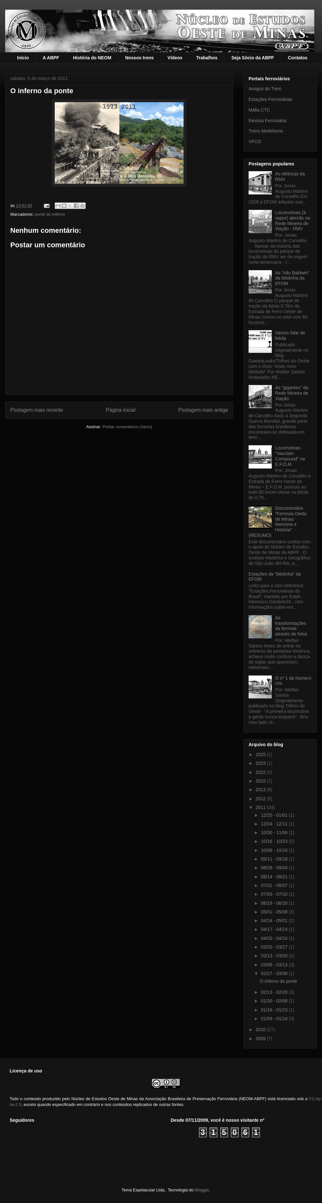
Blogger (202, 1190)
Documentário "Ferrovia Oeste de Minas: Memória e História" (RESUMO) (278, 522)
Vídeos (174, 57)
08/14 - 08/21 (275, 876)
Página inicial (121, 410)
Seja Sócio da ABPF (252, 57)
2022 (261, 772)
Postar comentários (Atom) (127, 426)
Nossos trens (139, 57)
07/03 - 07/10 (275, 894)
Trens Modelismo (266, 130)
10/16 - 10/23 (275, 841)
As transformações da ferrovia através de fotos (291, 625)
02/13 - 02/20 (275, 992)
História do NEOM (92, 57)
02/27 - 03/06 (275, 973)
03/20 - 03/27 (275, 947)
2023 (261, 763)
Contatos (298, 57)
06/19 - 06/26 (275, 903)
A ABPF (51, 57)
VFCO (255, 141)
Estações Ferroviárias (270, 99)
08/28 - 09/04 (275, 867)
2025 (261, 754)
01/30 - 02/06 (275, 1000)
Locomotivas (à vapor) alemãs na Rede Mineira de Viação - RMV (292, 220)
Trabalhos (206, 57)
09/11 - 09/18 (275, 859)
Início (23, 57)
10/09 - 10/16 (275, 850)
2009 (261, 1038)
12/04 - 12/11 (275, 823)
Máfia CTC (259, 110)
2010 (261, 1029)
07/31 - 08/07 (275, 885)
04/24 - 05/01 (275, 920)
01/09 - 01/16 (275, 1018)
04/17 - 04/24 (275, 929)
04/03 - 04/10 (275, 938)
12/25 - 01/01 (275, 815)
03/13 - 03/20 (275, 955)
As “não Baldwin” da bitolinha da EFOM (292, 278)
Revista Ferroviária (267, 120)
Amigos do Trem (265, 88)
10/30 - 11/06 (275, 832)
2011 (261, 807)
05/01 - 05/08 (275, 911)
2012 (261, 798)
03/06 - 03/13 (275, 964)
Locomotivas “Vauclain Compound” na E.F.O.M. (290, 456)
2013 (261, 789)
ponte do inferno (50, 214)
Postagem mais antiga (203, 410)
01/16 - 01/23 (275, 1009)
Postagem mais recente (36, 410)
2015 (261, 781)
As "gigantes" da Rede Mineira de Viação (291, 393)
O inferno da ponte (278, 981)
